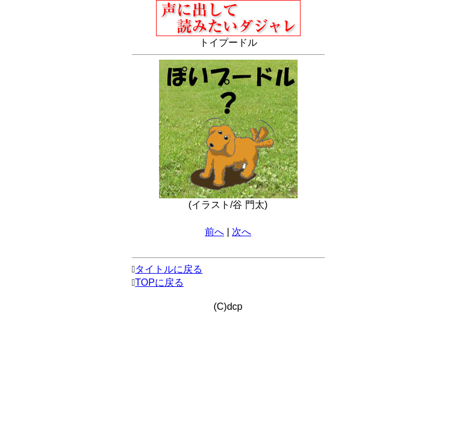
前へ (214, 232)
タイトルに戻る (168, 269)
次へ (241, 232)
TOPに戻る (159, 282)
